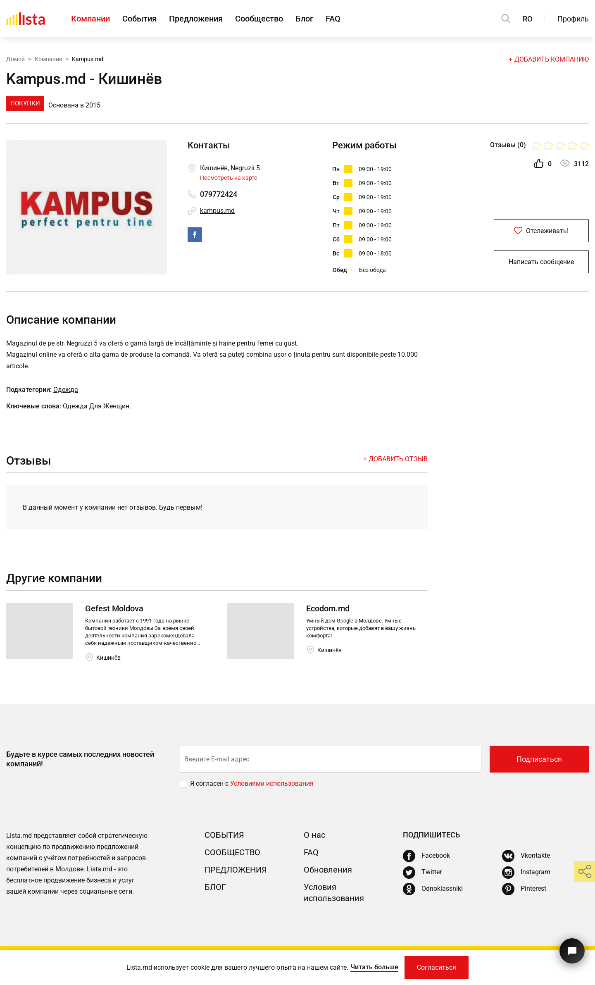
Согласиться (436, 967)
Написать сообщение (541, 262)
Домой (15, 59)
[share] (584, 871)
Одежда (65, 390)
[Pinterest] (524, 889)
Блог (304, 19)
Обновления (328, 870)
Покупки (25, 103)
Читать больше (374, 967)
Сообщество (259, 19)
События (139, 19)
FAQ (333, 19)
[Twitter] (422, 872)
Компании (90, 19)
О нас (314, 835)
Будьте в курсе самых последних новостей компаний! (80, 759)
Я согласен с (210, 783)
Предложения (196, 19)
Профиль (573, 18)
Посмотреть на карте (228, 177)
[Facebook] (426, 856)
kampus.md (217, 211)
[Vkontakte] (526, 856)
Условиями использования (272, 783)
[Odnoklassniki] (433, 889)
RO (527, 18)
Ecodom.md (328, 608)
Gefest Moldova (114, 608)
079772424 (218, 194)
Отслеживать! (541, 231)
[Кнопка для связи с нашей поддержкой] (572, 951)
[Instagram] (526, 872)
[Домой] (25, 18)
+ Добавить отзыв (395, 459)
